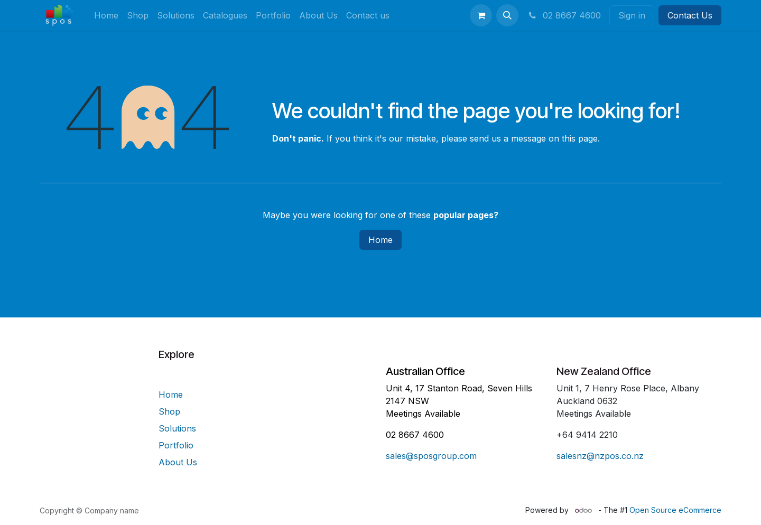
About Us (178, 462)
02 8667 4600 (564, 15)
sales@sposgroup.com (431, 456)
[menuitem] (106, 15)
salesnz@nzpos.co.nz (600, 456)
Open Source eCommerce (675, 509)
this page (580, 138)
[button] (507, 15)
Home (380, 240)
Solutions (177, 428)
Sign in (631, 15)
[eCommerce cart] (481, 15)
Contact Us (689, 15)
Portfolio (176, 445)
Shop (169, 411)
